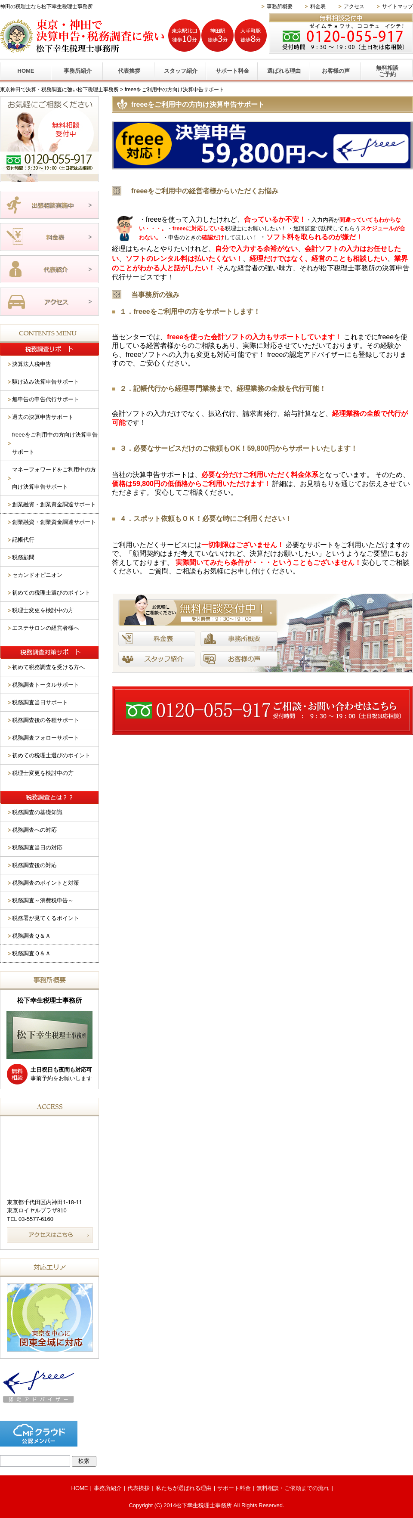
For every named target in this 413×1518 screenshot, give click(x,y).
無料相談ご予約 (387, 71)
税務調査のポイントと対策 (45, 883)
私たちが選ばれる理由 (184, 1488)
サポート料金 (232, 71)
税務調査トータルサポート (45, 685)
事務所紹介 (78, 71)
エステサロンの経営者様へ (45, 628)
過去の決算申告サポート (43, 417)
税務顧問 (23, 557)
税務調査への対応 (34, 830)
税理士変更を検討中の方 (43, 610)
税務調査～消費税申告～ (43, 900)
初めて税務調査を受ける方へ (48, 667)
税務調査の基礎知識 (37, 812)
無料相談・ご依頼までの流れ (292, 1488)
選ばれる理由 (284, 71)
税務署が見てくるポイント (45, 918)
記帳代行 (23, 539)
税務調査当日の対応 (37, 847)
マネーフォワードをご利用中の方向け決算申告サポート (54, 478)
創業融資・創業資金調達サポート (54, 504)
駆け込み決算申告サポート (45, 381)
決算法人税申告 (31, 364)
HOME (26, 71)
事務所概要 (280, 6)
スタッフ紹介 (180, 71)
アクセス (354, 6)
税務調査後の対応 (34, 865)
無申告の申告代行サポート (45, 399)
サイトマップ (397, 6)
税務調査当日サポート (40, 702)
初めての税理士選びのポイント (51, 592)
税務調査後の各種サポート (45, 720)
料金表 (318, 6)
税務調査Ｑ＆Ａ (31, 935)
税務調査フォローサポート (45, 737)
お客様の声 (336, 71)
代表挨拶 (129, 71)
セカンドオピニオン (37, 575)
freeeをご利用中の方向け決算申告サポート (55, 443)
